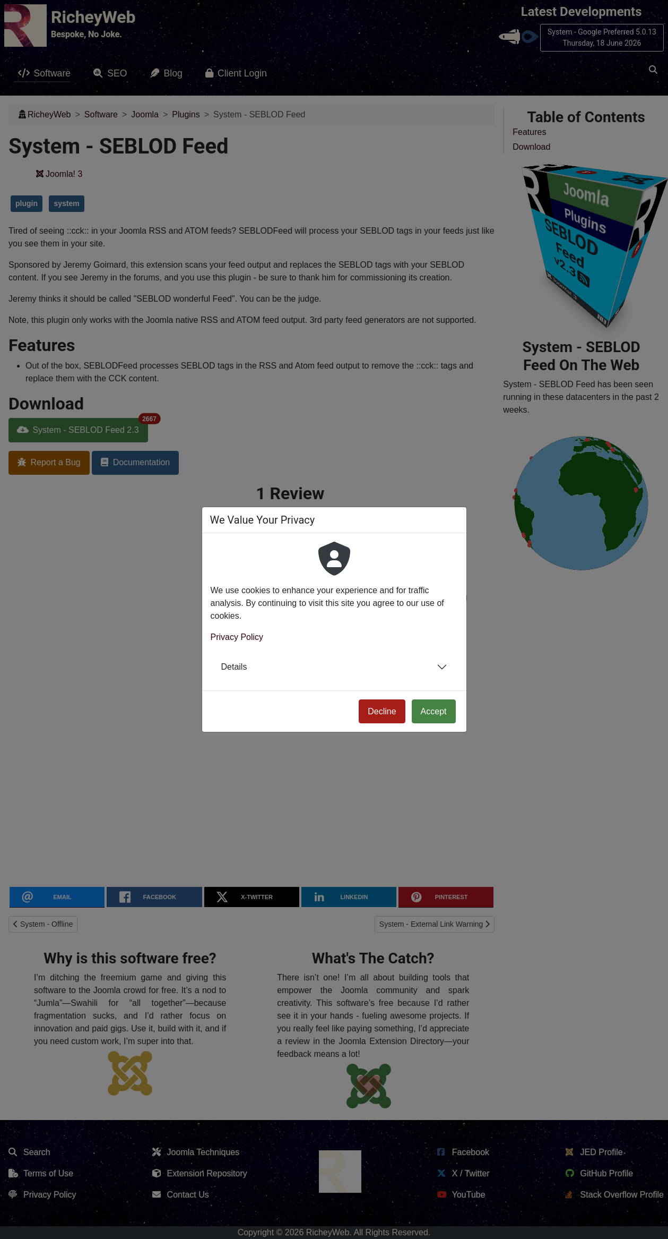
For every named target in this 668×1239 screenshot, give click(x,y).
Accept (434, 711)
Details (234, 666)
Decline (382, 711)
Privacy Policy (237, 637)
